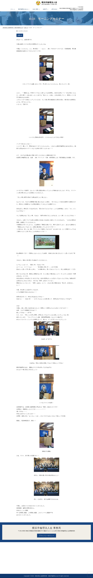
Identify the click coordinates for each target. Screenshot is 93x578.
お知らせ (20, 35)
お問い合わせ (54, 9)
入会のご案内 (35, 9)
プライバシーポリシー (46, 535)
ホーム (12, 9)
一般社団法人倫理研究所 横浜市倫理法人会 (46, 576)
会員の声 (45, 9)
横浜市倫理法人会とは (23, 9)
